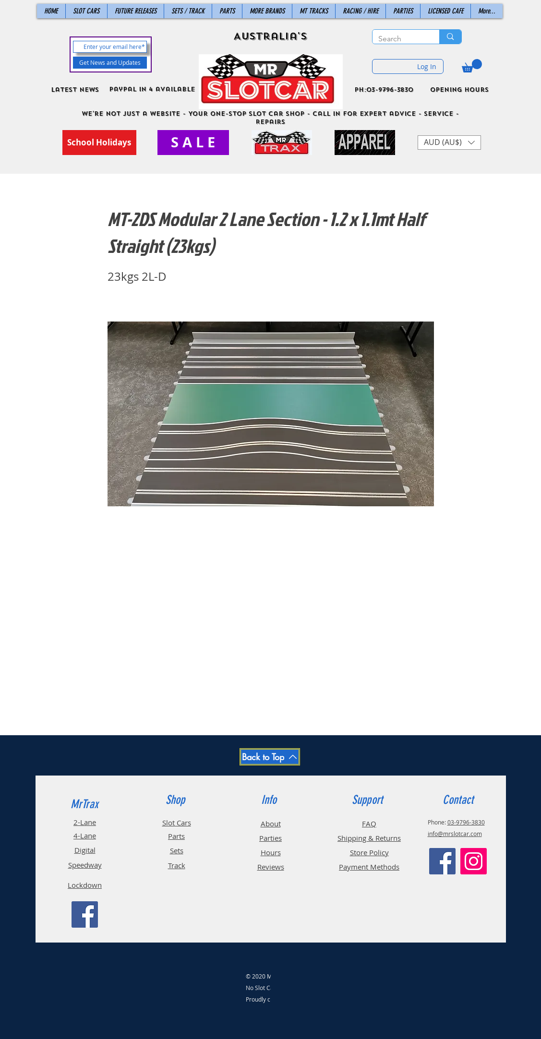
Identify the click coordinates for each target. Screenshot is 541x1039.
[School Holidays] (99, 142)
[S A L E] (193, 142)
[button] (472, 65)
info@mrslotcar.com (455, 833)
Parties (270, 838)
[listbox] (449, 142)
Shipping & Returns (369, 838)
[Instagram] (473, 861)
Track (176, 865)
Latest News (75, 90)
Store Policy (369, 852)
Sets (176, 850)
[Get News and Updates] (110, 63)
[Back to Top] (270, 756)
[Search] (399, 39)
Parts (176, 836)
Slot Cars (176, 822)
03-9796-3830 (466, 822)
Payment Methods (369, 867)
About (271, 823)
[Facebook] (85, 914)
